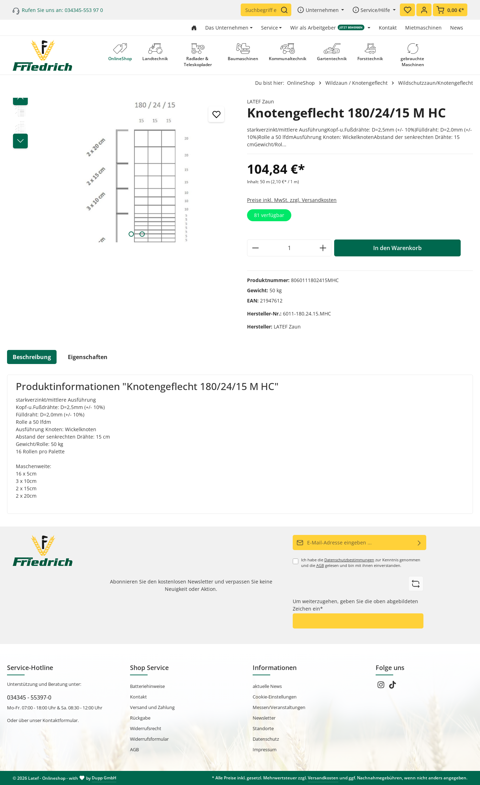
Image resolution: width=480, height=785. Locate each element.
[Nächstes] (20, 141)
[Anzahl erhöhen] (323, 248)
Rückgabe (140, 718)
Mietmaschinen (423, 27)
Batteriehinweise (147, 686)
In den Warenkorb (397, 248)
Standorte (263, 728)
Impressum (265, 749)
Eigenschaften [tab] (88, 357)
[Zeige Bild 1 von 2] (131, 234)
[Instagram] (381, 687)
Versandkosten (323, 778)
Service (269, 27)
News (456, 27)
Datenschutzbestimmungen (349, 559)
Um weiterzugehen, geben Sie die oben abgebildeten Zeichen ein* (355, 605)
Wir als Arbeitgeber (327, 27)
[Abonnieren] (419, 542)
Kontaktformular (60, 720)
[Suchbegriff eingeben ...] (261, 10)
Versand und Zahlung (152, 707)
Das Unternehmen (226, 27)
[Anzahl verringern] (255, 248)
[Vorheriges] (20, 97)
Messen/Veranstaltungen (279, 707)
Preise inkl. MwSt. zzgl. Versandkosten (292, 200)
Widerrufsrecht (145, 728)
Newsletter (264, 718)
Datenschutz (266, 739)
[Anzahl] (289, 248)
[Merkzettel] (407, 10)
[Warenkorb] (450, 10)
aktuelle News (267, 686)
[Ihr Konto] (424, 10)
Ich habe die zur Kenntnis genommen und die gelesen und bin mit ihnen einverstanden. (360, 562)
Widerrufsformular (149, 739)
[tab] (32, 357)
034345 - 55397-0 (29, 697)
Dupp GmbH (104, 778)
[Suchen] (285, 10)
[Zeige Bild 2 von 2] (142, 234)
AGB (320, 565)
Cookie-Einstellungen (275, 697)
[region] (120, 170)
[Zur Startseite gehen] (194, 28)
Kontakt (388, 27)
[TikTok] (392, 687)
